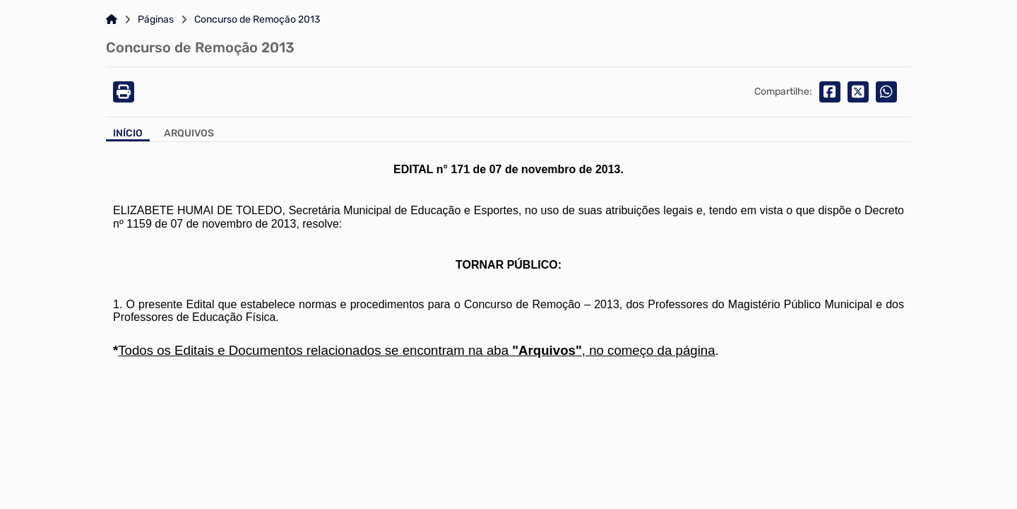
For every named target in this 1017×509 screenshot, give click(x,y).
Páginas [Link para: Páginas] (156, 19)
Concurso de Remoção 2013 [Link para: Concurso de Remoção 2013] (257, 19)
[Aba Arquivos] (189, 134)
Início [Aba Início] (128, 133)
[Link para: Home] (111, 19)
